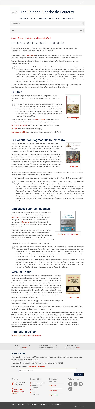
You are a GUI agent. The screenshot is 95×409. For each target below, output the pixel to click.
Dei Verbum (73, 166)
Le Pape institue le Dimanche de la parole (26, 335)
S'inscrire (34, 390)
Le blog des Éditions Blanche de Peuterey (37, 404)
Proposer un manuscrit (38, 383)
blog (25, 347)
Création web (20, 404)
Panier (33, 392)
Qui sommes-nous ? (37, 385)
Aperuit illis (31, 55)
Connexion (35, 387)
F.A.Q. (78, 347)
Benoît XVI (26, 222)
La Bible (14, 129)
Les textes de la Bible (19, 132)
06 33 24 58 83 (18, 389)
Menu (14, 30)
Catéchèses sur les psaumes (68, 234)
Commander (35, 394)
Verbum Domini (73, 297)
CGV (12, 404)
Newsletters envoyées (37, 366)
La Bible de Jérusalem (19, 125)
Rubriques (16, 23)
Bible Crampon (73, 118)
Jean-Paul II (15, 217)
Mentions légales (56, 404)
